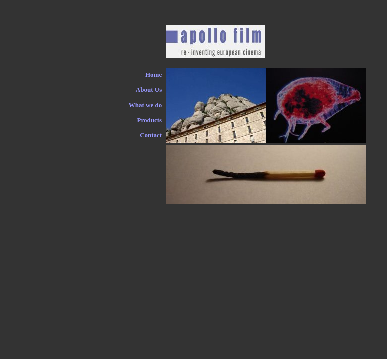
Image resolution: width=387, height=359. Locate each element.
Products (149, 120)
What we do (145, 105)
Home (153, 74)
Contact (151, 135)
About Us (149, 89)
